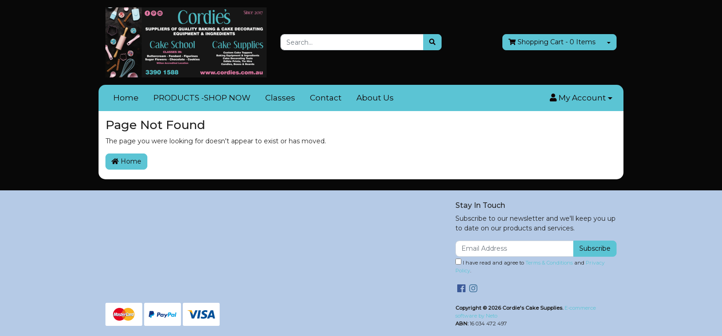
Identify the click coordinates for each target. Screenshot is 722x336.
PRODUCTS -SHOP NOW (201, 97)
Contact (326, 97)
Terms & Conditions (549, 262)
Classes (280, 97)
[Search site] (432, 42)
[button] (581, 98)
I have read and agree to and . (530, 266)
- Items (551, 42)
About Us (375, 97)
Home (126, 97)
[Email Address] (514, 249)
